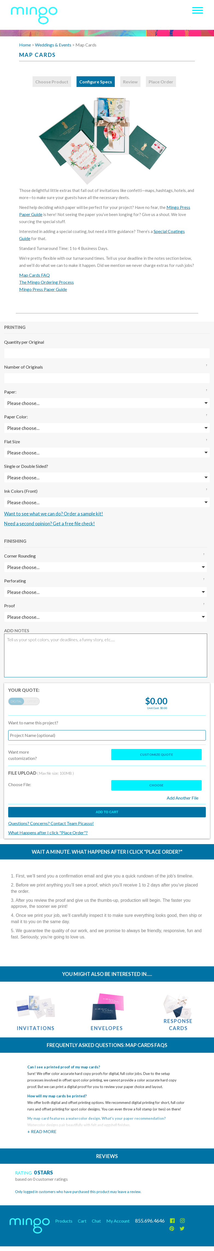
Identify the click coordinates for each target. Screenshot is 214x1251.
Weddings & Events (53, 44)
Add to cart (107, 812)
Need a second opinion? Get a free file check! (49, 523)
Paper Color (15, 416)
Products (63, 1220)
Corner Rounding (20, 555)
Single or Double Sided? (26, 466)
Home (25, 44)
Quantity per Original (24, 342)
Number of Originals (23, 366)
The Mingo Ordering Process (46, 282)
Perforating (15, 580)
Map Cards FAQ (34, 275)
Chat (96, 1220)
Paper (9, 391)
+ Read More (41, 1131)
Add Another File (182, 797)
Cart (82, 1220)
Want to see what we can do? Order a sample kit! (53, 514)
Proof (9, 605)
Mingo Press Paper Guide (43, 289)
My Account (118, 1220)
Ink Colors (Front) (20, 491)
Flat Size (12, 441)
